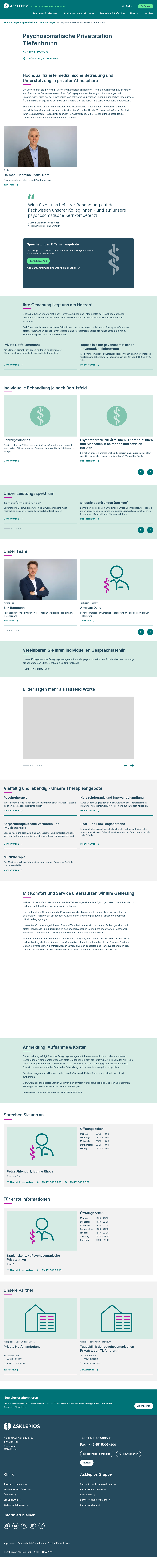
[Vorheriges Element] (141, 472)
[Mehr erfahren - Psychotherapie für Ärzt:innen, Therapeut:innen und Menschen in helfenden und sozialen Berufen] (89, 461)
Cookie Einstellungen (59, 1543)
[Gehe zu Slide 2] (11, 528)
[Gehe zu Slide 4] (9, 630)
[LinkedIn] (33, 1526)
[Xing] (42, 1526)
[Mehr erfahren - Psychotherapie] (13, 810)
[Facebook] (7, 1526)
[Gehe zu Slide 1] (7, 528)
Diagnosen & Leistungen (45, 13)
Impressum (9, 1543)
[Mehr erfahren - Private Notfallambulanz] (13, 365)
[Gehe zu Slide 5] (16, 528)
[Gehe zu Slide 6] (18, 528)
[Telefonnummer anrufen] (51, 1182)
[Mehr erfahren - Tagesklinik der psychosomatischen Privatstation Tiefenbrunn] (90, 365)
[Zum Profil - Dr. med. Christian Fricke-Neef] (11, 185)
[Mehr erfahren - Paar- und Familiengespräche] (90, 844)
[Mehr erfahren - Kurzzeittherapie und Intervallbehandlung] (90, 810)
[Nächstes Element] (150, 472)
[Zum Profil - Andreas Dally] (87, 620)
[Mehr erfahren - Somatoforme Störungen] (13, 519)
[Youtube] (15, 1526)
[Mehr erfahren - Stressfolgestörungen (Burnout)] (89, 519)
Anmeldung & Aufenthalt (112, 13)
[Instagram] (24, 1526)
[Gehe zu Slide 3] (13, 528)
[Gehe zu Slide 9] (18, 630)
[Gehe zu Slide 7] (20, 528)
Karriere (149, 13)
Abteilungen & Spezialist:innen (79, 13)
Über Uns (135, 13)
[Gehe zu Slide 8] (16, 630)
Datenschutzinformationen (31, 1543)
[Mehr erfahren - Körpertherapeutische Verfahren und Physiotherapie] (13, 844)
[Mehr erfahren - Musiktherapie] (13, 870)
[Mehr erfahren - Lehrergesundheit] (13, 461)
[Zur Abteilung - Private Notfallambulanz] (13, 1370)
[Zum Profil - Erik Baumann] (11, 620)
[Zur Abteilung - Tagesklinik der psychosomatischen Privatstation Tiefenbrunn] (89, 1370)
